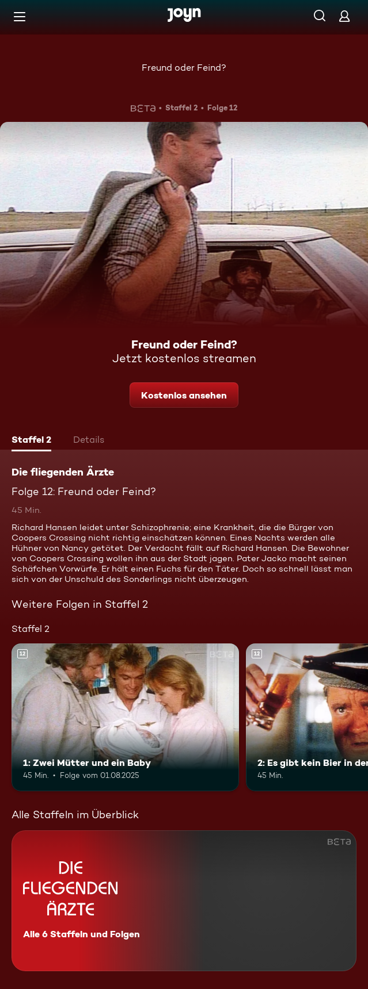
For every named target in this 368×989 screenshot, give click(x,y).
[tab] (31, 441)
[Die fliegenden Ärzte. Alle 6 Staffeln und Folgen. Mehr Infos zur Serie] (184, 900)
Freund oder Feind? (184, 67)
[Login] (344, 16)
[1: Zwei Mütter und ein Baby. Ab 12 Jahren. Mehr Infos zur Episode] (125, 717)
